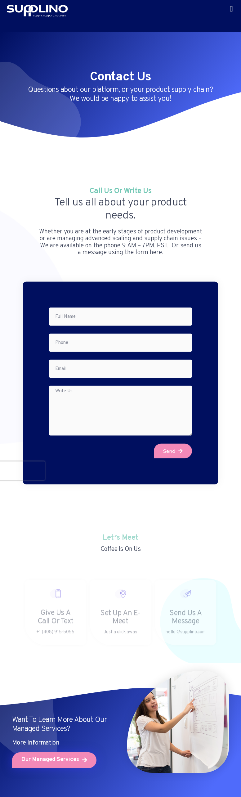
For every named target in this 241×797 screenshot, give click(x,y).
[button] (231, 9)
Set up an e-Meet (120, 620)
